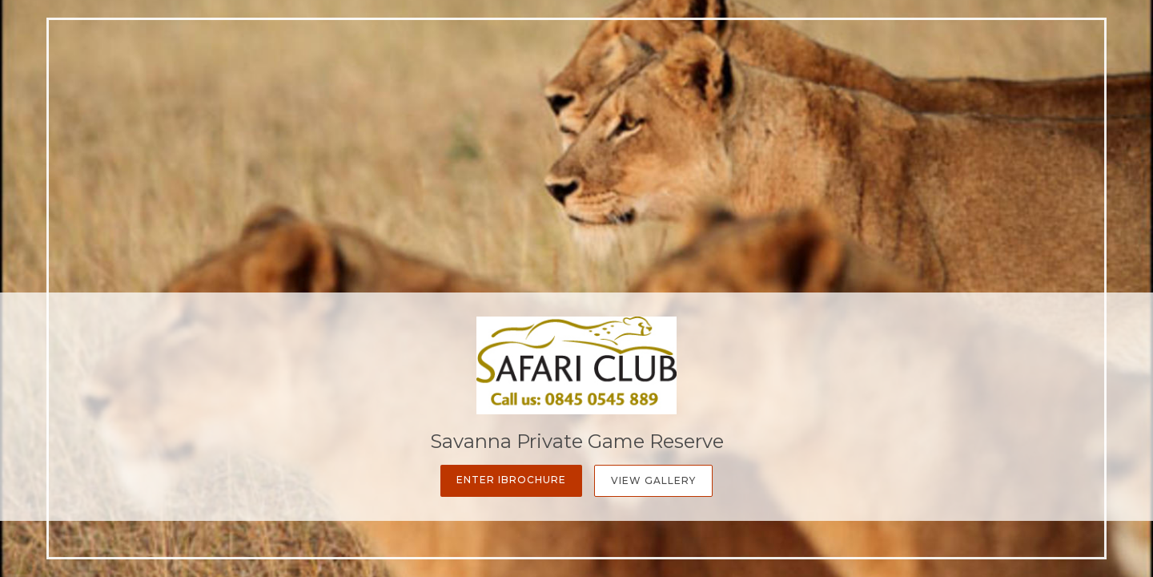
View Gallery (653, 480)
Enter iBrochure (511, 480)
